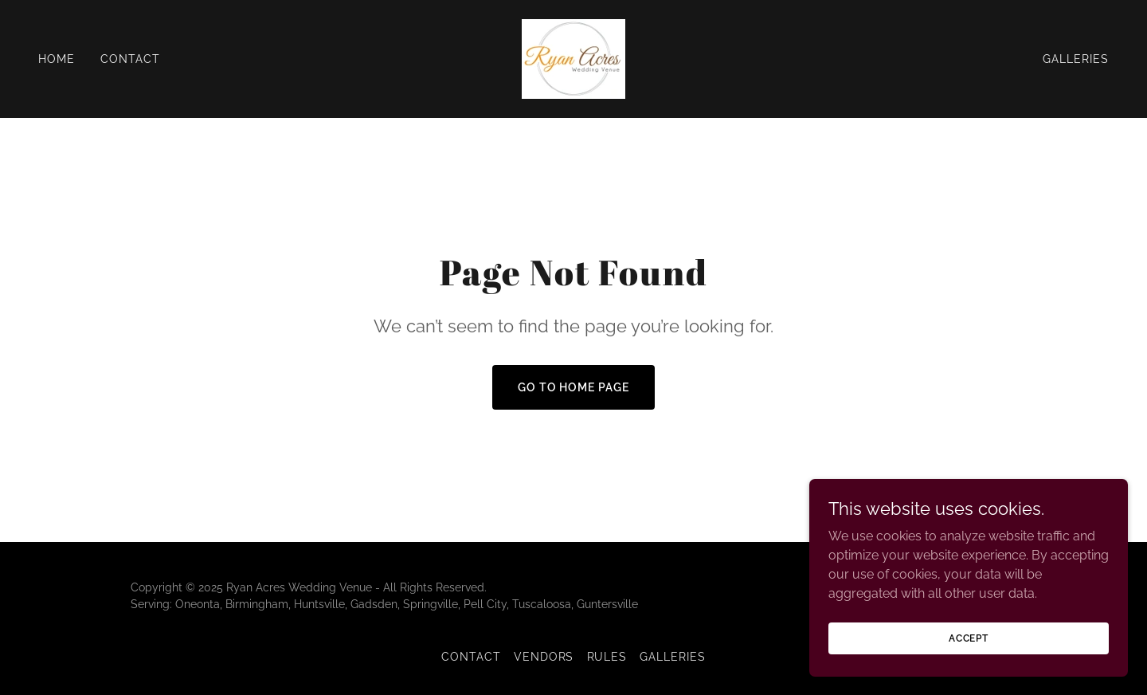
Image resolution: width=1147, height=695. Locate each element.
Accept (968, 637)
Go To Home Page (574, 387)
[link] (573, 57)
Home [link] (56, 59)
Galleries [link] (1076, 59)
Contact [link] (130, 59)
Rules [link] (607, 656)
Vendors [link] (544, 656)
